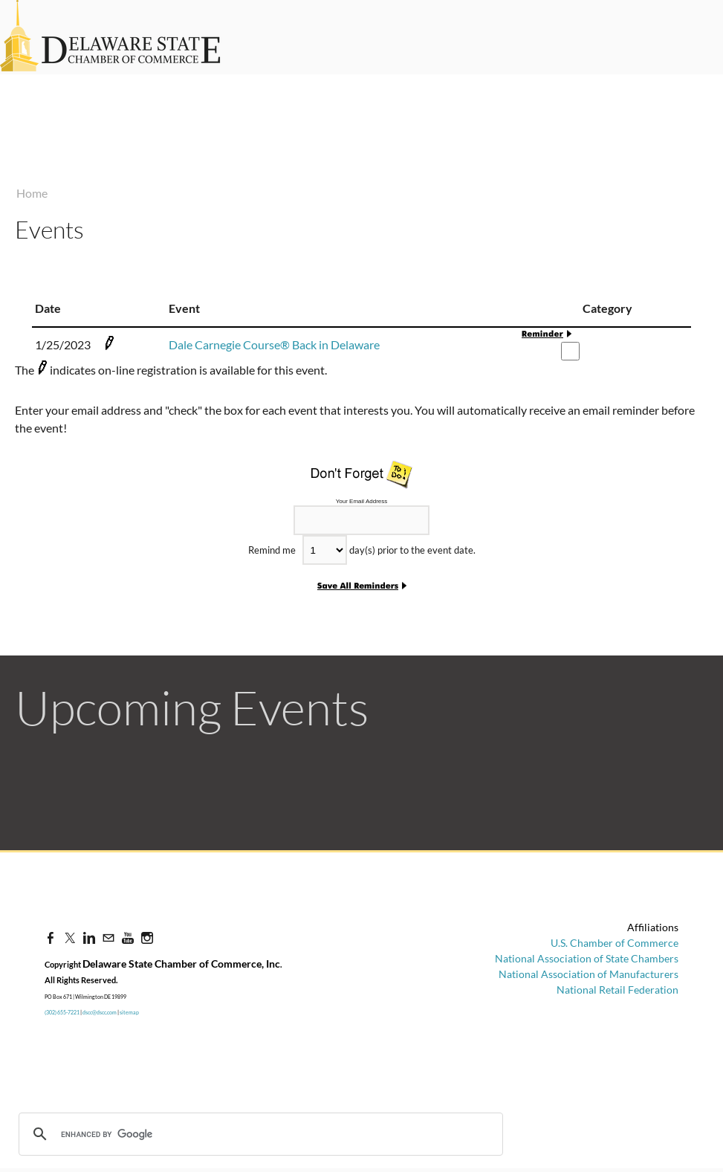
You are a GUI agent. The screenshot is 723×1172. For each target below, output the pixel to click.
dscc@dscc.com (99, 1012)
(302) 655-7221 (62, 1012)
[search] (135, 1134)
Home (32, 193)
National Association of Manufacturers (588, 974)
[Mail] (108, 937)
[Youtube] (128, 937)
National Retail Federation (617, 989)
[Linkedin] (89, 937)
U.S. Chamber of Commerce (614, 942)
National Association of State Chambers (586, 958)
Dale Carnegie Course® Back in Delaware (274, 344)
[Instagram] (147, 937)
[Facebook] (50, 937)
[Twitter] (70, 937)
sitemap (129, 1012)
